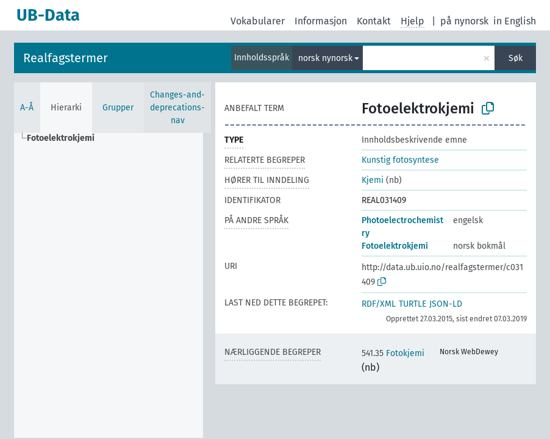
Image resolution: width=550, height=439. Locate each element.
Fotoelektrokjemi (395, 246)
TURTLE (412, 304)
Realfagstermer (65, 58)
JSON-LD (445, 304)
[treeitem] (65, 138)
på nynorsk (464, 21)
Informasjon (321, 21)
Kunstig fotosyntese (400, 160)
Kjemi (373, 180)
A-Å (27, 107)
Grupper (118, 107)
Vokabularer (257, 21)
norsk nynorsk (325, 58)
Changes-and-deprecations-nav (177, 108)
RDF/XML (379, 304)
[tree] (108, 285)
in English (514, 21)
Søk (516, 58)
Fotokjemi (393, 353)
